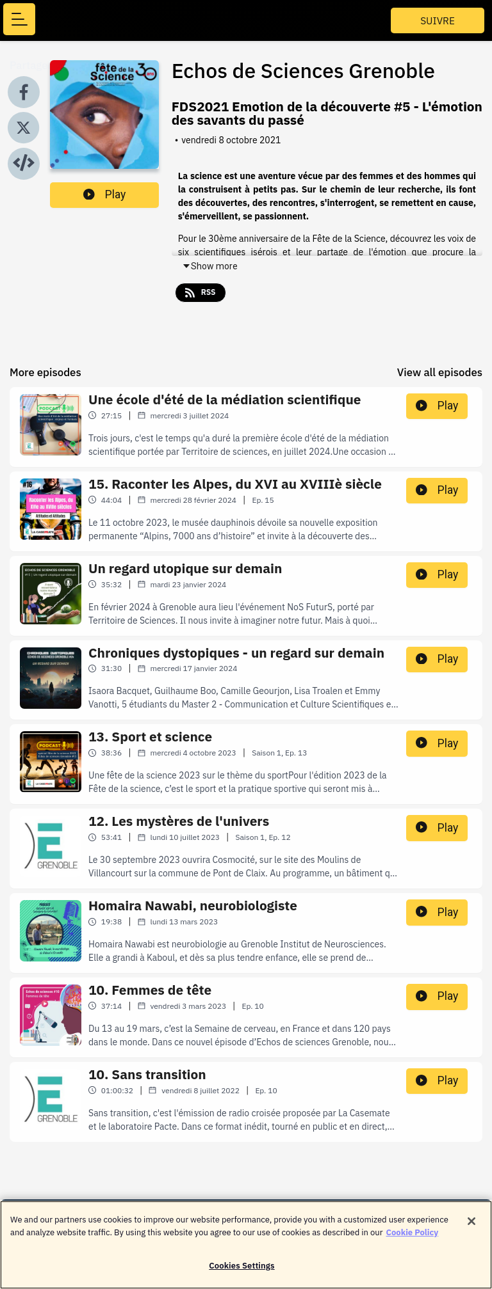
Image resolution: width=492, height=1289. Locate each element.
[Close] (471, 1228)
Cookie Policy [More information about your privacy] (412, 1238)
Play (104, 194)
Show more (210, 266)
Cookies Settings (241, 1272)
